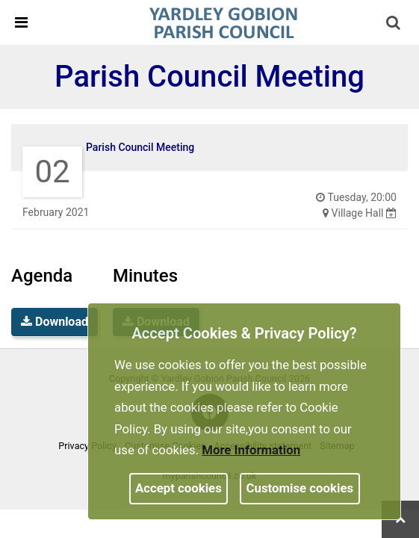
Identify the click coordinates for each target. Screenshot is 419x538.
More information (251, 449)
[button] (394, 24)
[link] (223, 22)
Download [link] (54, 322)
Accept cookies (178, 487)
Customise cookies (300, 487)
